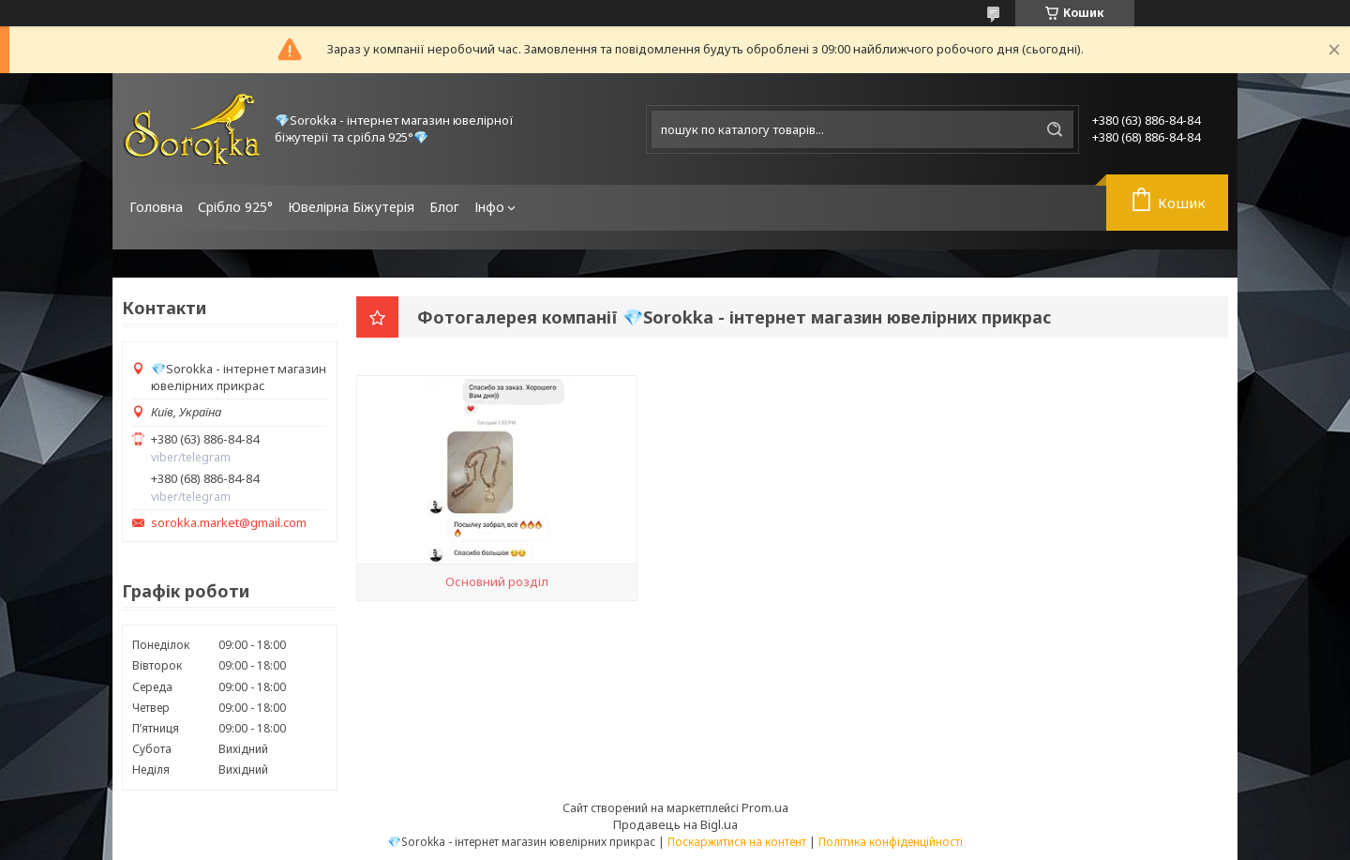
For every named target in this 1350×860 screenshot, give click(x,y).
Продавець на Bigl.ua (675, 824)
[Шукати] (1054, 129)
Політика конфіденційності (890, 842)
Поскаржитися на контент (737, 842)
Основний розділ (496, 581)
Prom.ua (765, 807)
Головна (156, 207)
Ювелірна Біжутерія (351, 207)
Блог (444, 207)
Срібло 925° (235, 207)
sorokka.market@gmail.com (229, 523)
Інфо (489, 207)
